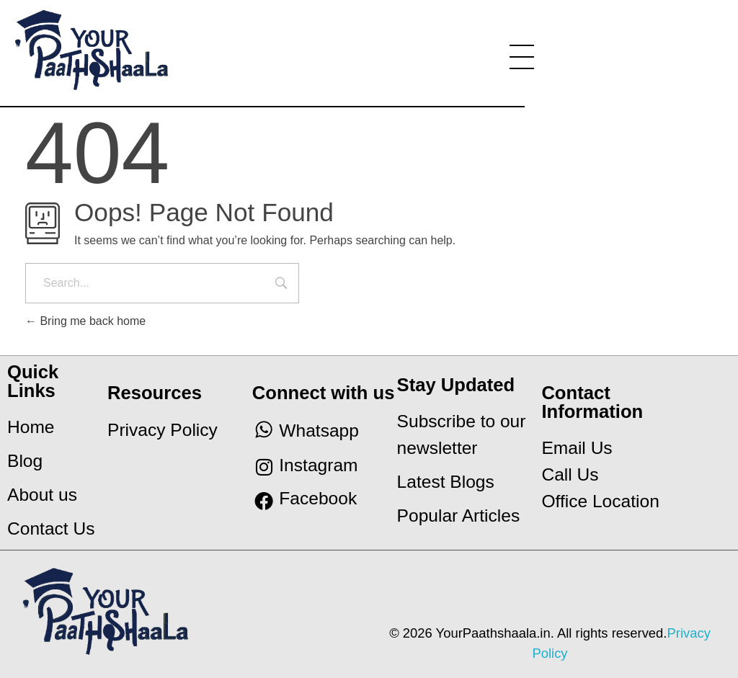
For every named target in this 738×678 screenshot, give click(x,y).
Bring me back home (85, 321)
